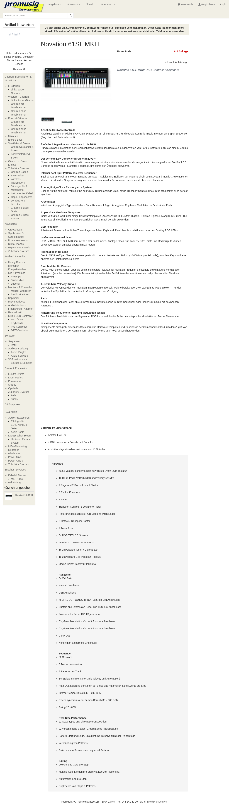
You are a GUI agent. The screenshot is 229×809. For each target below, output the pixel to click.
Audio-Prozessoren (19, 417)
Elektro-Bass (15, 139)
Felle (13, 395)
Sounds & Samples (21, 362)
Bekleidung (14, 482)
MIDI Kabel (17, 478)
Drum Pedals (15, 377)
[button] (46, 81)
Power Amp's (15, 460)
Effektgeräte (17, 421)
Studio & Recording (15, 256)
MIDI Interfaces (16, 301)
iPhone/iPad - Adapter (20, 308)
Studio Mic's (17, 280)
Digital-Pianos (16, 244)
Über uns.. (108, 5)
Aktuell (91, 5)
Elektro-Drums (16, 374)
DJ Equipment (12, 404)
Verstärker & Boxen (19, 143)
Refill (13, 345)
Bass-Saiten (17, 175)
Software (9, 335)
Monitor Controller (21, 290)
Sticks (14, 399)
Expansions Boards (19, 247)
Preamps (16, 276)
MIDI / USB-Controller (20, 316)
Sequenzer (14, 341)
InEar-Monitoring (17, 446)
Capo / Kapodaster (21, 197)
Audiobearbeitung (18, 348)
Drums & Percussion (16, 368)
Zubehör (15, 283)
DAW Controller (19, 330)
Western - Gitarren (18, 96)
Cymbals (13, 388)
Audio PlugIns (18, 352)
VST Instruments (17, 359)
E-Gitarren (14, 86)
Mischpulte (14, 453)
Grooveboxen (15, 229)
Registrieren (206, 4)
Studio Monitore (19, 294)
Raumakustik (15, 312)
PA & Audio (11, 411)
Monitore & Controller (20, 287)
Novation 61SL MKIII (24, 495)
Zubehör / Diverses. (19, 168)
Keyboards (11, 223)
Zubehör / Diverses (18, 251)
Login (223, 4)
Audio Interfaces (17, 305)
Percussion (14, 381)
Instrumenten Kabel (22, 193)
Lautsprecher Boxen (19, 435)
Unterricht (74, 5)
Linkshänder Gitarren (22, 100)
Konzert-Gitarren (17, 118)
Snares (12, 384)
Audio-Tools (17, 432)
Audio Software (19, 355)
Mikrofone (13, 449)
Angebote (55, 5)
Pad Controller (19, 326)
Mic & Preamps (16, 273)
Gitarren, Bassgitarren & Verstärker (18, 78)
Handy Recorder (17, 262)
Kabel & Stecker (17, 475)
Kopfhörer (13, 298)
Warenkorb (185, 4)
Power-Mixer (15, 457)
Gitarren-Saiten (19, 172)
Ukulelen (13, 136)
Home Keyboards (18, 240)
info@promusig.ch (157, 801)
